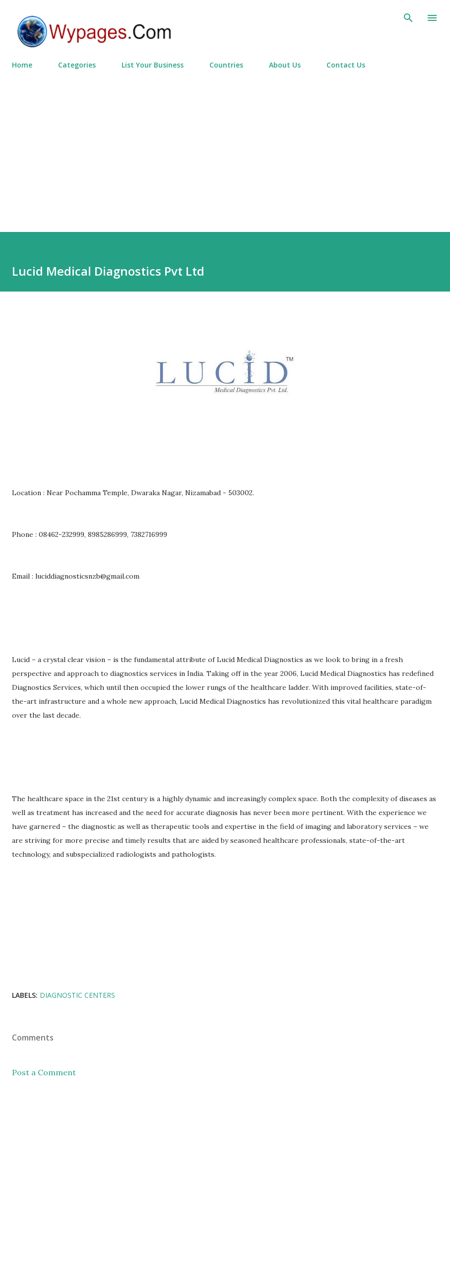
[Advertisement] (225, 146)
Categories (77, 65)
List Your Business (153, 65)
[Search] (408, 18)
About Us (285, 65)
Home (22, 65)
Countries (226, 65)
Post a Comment (44, 1072)
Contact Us (345, 65)
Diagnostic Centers (77, 995)
